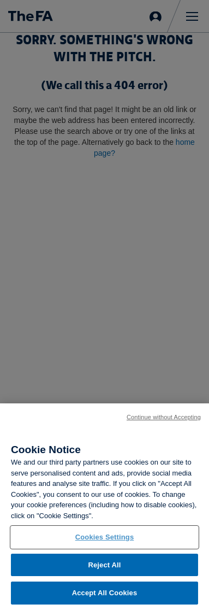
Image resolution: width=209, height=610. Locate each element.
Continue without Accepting (164, 417)
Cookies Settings (104, 537)
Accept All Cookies (105, 593)
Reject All (104, 565)
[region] (104, 506)
